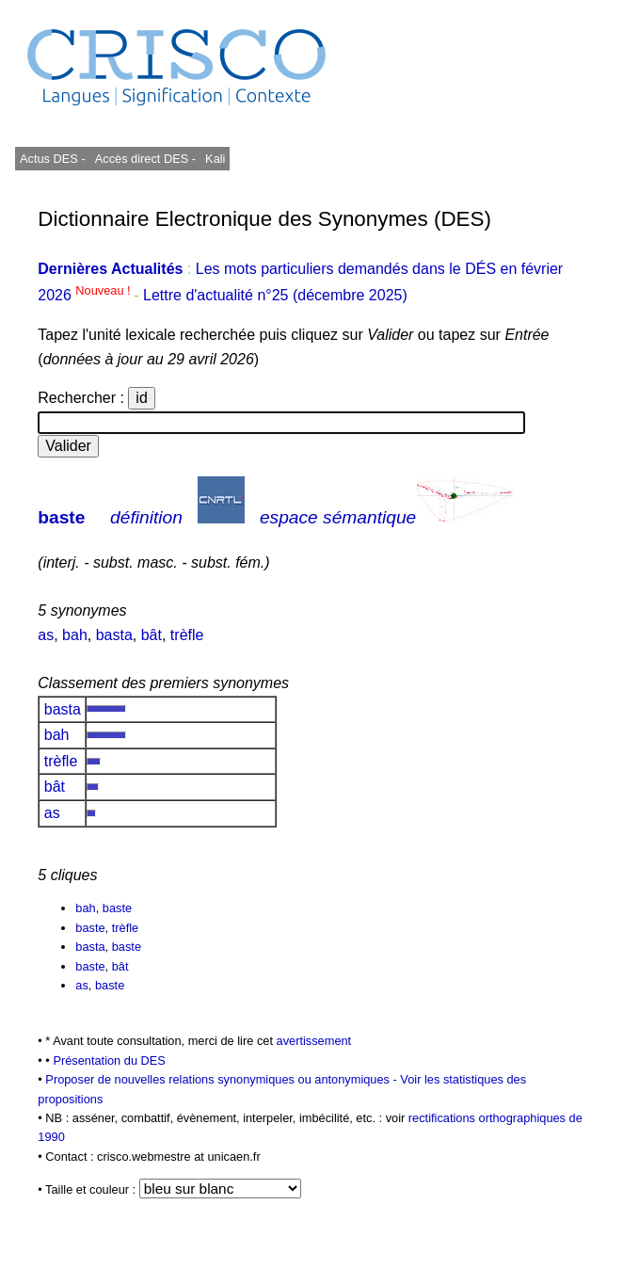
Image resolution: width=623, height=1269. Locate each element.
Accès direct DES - (145, 159)
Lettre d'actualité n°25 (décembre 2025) (275, 295)
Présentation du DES (109, 1060)
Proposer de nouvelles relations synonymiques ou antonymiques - (222, 1079)
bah (75, 635)
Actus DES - (53, 159)
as (46, 635)
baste (61, 517)
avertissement (314, 1041)
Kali (215, 159)
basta (114, 635)
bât (151, 635)
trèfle (187, 635)
